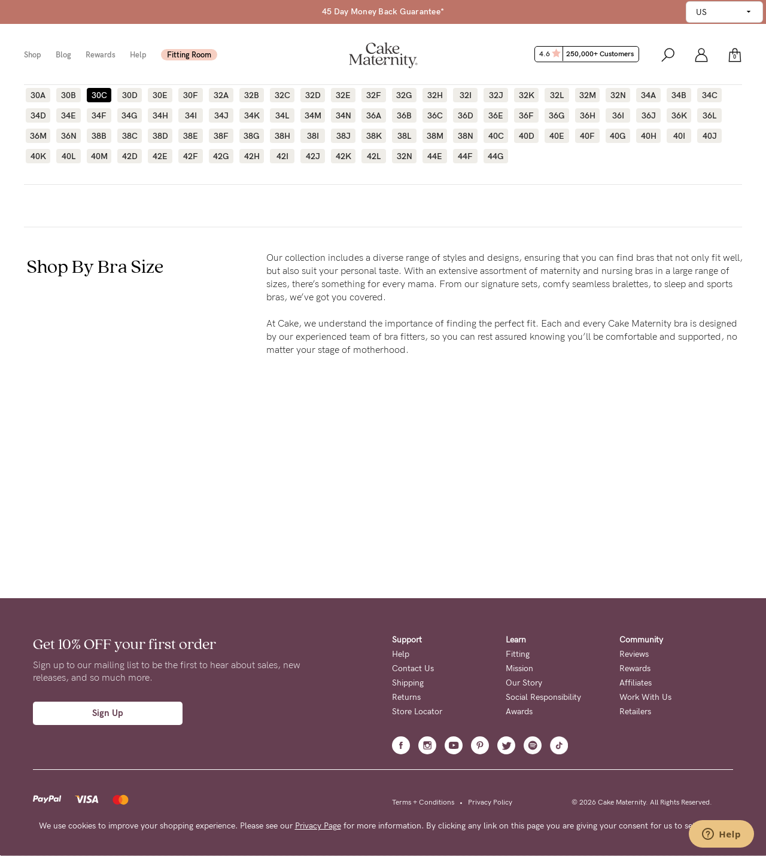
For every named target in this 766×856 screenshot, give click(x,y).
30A (38, 95)
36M (38, 135)
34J (221, 115)
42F (190, 156)
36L (709, 115)
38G (252, 135)
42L (374, 156)
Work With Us (645, 697)
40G (618, 135)
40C (496, 135)
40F (587, 135)
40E (556, 135)
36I (618, 115)
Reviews (634, 654)
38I (313, 135)
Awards (519, 711)
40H (648, 135)
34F (99, 115)
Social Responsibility (543, 697)
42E (160, 156)
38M (435, 135)
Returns (406, 697)
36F (526, 115)
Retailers (635, 711)
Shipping (408, 683)
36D (465, 115)
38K (374, 135)
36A (373, 115)
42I (282, 156)
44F (465, 156)
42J (313, 156)
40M (99, 156)
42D (130, 156)
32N (618, 95)
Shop (32, 54)
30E (160, 95)
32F (373, 95)
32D (313, 95)
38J (343, 135)
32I (466, 95)
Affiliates (635, 683)
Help (138, 54)
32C (282, 95)
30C (99, 95)
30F (190, 95)
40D (526, 135)
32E (343, 95)
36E (495, 115)
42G (221, 156)
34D (38, 115)
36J (649, 115)
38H (282, 135)
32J (496, 95)
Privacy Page (318, 826)
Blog (63, 54)
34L (282, 115)
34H (160, 115)
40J (710, 135)
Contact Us (413, 668)
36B (404, 115)
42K (343, 156)
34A (648, 95)
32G (404, 95)
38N (465, 135)
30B (68, 95)
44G (496, 156)
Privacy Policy (490, 802)
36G (557, 115)
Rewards (100, 54)
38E (190, 135)
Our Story (524, 683)
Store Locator (417, 711)
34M (313, 115)
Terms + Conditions (423, 802)
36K (679, 115)
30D (130, 95)
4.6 (588, 54)
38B (99, 135)
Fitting (518, 654)
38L (404, 135)
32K (526, 95)
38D (160, 135)
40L (68, 156)
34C (710, 95)
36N (69, 135)
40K (38, 156)
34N (343, 115)
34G (129, 115)
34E (68, 115)
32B (251, 95)
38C (130, 135)
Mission (519, 668)
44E (434, 156)
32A (221, 95)
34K (252, 115)
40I (679, 135)
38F (221, 135)
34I (191, 115)
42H (252, 156)
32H (435, 95)
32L (557, 95)
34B (678, 95)
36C (435, 115)
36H (587, 115)
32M (587, 95)
